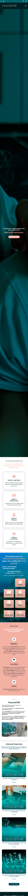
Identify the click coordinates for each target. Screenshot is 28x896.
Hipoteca (20, 605)
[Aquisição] (20, 582)
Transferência (9, 594)
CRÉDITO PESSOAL (14, 519)
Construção (20, 594)
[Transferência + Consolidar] (8, 602)
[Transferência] (8, 592)
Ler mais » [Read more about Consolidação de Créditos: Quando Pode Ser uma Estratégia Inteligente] (14, 878)
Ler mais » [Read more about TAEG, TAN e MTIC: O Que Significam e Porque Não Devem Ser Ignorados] (14, 846)
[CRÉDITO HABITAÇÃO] (14, 476)
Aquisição (20, 584)
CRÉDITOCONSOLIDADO (14, 500)
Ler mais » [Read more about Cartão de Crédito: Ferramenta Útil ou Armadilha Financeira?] (14, 782)
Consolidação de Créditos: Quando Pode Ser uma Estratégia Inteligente (14, 875)
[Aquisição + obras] (8, 612)
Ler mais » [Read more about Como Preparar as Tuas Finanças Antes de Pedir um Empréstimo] (14, 814)
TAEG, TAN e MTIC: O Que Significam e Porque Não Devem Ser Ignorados (14, 843)
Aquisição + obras (9, 615)
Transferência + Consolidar (9, 605)
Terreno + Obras (20, 615)
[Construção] (20, 592)
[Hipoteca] (20, 602)
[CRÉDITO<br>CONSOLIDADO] (14, 495)
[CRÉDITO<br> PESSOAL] (14, 514)
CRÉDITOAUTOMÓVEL (14, 538)
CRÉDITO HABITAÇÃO (14, 480)
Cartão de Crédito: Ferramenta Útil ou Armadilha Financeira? (14, 779)
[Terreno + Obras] (20, 612)
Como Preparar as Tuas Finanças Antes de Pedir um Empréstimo (14, 811)
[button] (26, 6)
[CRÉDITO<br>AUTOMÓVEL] (14, 533)
